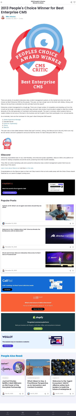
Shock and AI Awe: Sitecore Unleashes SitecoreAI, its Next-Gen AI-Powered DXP (21, 253)
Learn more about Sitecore (9, 168)
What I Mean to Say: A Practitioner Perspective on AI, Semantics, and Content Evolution (37, 384)
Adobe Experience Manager (12, 119)
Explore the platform (9, 192)
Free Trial (38, 328)
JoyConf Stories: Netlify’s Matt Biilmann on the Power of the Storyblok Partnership (11, 384)
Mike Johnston (11, 16)
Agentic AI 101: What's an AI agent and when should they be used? (21, 206)
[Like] (74, 2)
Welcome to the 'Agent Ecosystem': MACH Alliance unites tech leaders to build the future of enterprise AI (62, 385)
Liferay (6, 125)
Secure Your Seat (38, 309)
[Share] (71, 2)
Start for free (7, 345)
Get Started (7, 289)
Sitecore (6, 127)
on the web (29, 168)
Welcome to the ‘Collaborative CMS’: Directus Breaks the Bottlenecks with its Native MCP (21, 230)
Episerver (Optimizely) (10, 123)
